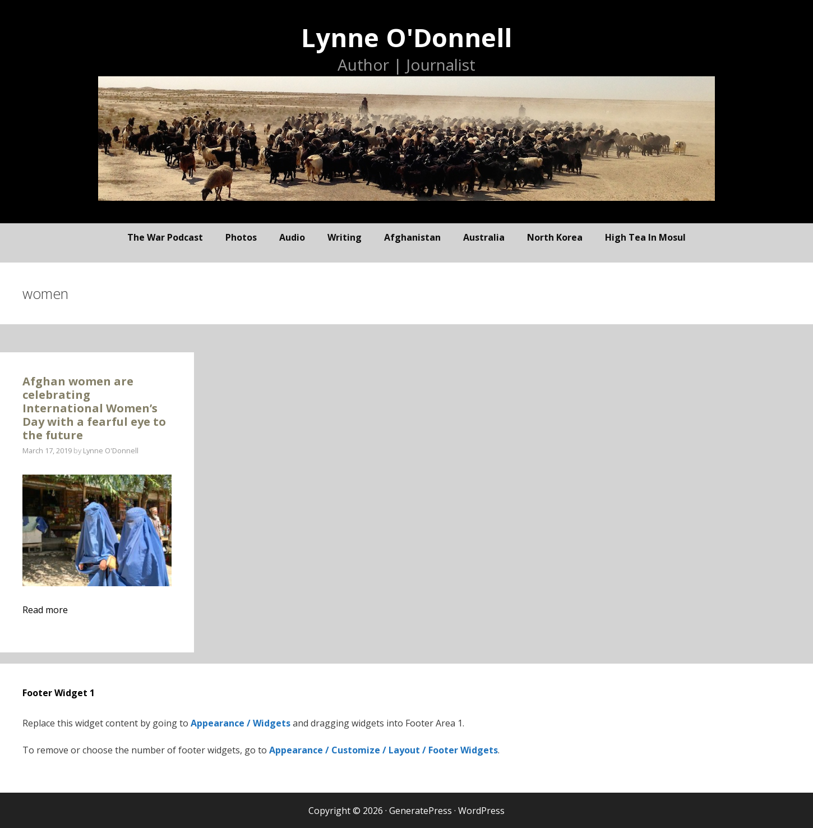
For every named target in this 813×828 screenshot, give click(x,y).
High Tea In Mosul (645, 237)
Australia (484, 237)
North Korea (555, 237)
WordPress (481, 810)
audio (292, 237)
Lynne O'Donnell (406, 37)
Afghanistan (412, 237)
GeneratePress (420, 810)
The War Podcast (165, 237)
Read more (45, 610)
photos (241, 237)
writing (344, 237)
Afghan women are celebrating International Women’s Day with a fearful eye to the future (94, 408)
